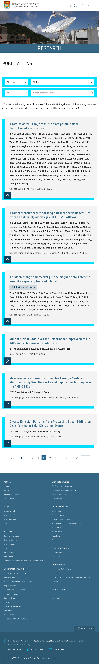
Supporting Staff (10, 519)
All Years (11, 82)
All (8, 92)
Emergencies (57, 573)
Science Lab (56, 527)
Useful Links (56, 581)
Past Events (57, 556)
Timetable (8, 602)
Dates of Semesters (11, 598)
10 (50, 457)
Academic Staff (9, 511)
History (6, 490)
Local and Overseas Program (15, 606)
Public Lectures (58, 515)
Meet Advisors (9, 577)
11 (55, 457)
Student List (8, 610)
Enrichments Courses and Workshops (66, 523)
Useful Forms (9, 614)
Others (54, 540)
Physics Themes (10, 585)
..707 (76, 457)
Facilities (7, 548)
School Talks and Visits (61, 519)
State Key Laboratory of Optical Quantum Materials (24, 560)
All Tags (36, 82)
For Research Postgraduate (63, 490)
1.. (11, 457)
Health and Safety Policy (61, 569)
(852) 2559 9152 (37, 649)
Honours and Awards (12, 494)
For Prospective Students (13, 573)
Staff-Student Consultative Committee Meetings (71, 577)
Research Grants (10, 552)
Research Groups (10, 540)
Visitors (6, 523)
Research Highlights (11, 535)
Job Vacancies (9, 498)
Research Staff (9, 515)
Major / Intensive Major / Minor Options (19, 581)
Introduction (8, 486)
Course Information (11, 593)
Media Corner (57, 531)
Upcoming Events (59, 552)
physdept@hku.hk (60, 649)
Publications (8, 556)
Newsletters (57, 535)
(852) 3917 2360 (14, 649)
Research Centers (10, 544)
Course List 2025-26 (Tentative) (16, 618)
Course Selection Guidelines (14, 589)
